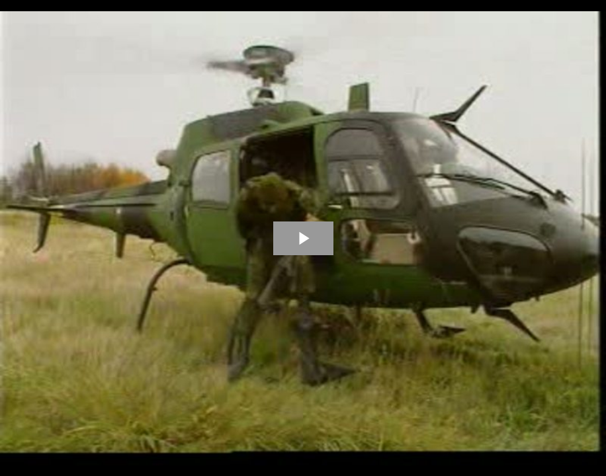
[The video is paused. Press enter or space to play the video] (303, 238)
